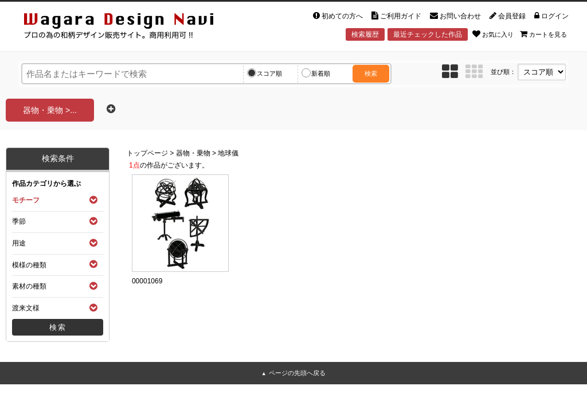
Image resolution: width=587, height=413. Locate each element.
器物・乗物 (193, 153)
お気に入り (493, 34)
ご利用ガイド (396, 16)
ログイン (551, 16)
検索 (371, 73)
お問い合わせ (455, 16)
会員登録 (508, 16)
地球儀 (228, 153)
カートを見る (543, 34)
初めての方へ (338, 16)
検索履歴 (365, 34)
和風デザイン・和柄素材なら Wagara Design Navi (128, 27)
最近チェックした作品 (427, 34)
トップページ (147, 153)
